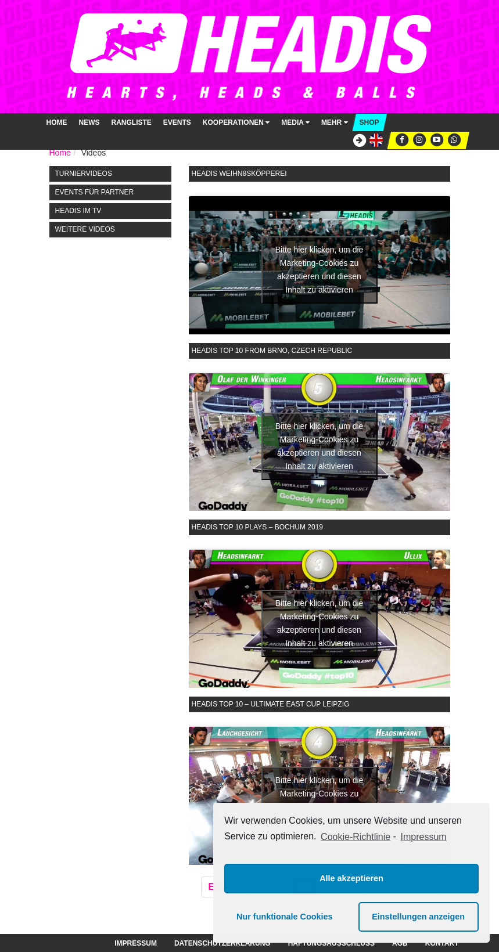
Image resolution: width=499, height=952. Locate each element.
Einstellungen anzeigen (418, 916)
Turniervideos (83, 174)
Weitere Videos (85, 229)
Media (295, 122)
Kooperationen (236, 122)
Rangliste (132, 122)
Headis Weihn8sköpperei (239, 174)
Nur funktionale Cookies (284, 916)
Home (56, 122)
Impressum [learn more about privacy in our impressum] (424, 837)
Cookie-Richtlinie (355, 837)
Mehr (334, 122)
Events (177, 122)
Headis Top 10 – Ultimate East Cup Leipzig (271, 704)
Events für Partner (94, 192)
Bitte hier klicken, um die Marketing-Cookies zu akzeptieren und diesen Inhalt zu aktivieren (319, 269)
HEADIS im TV (78, 211)
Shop (369, 122)
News (89, 122)
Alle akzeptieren (351, 878)
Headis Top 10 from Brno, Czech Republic (272, 351)
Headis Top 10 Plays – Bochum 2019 (258, 527)
